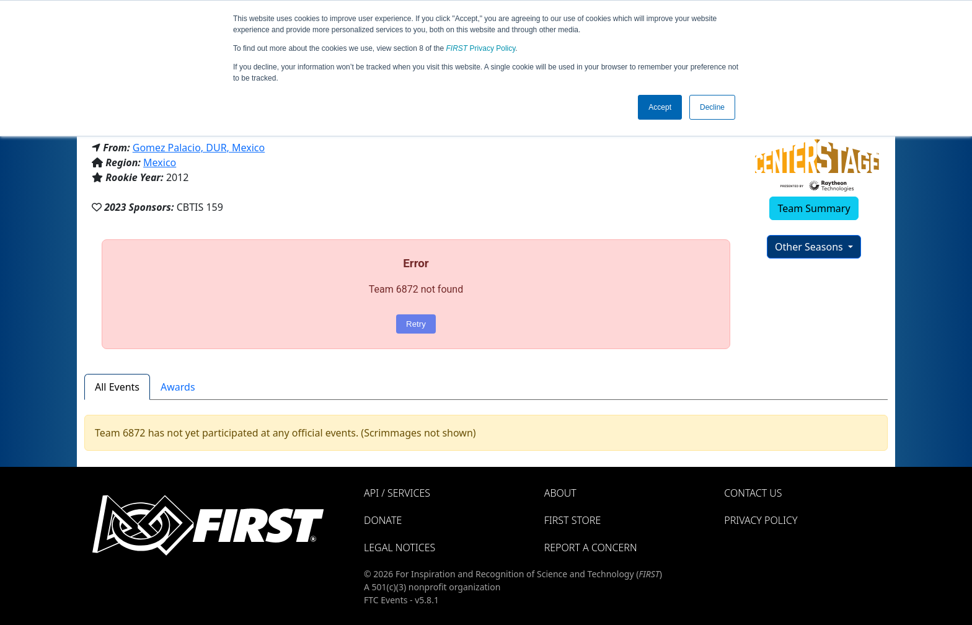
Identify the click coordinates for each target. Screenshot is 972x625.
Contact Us (753, 493)
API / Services (397, 493)
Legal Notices (399, 547)
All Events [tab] (117, 387)
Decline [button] (712, 107)
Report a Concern (590, 547)
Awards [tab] (178, 387)
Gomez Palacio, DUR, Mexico (199, 147)
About (560, 493)
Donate (383, 520)
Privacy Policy (481, 48)
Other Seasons (810, 247)
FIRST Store (572, 520)
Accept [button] (659, 107)
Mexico (159, 162)
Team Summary (813, 208)
